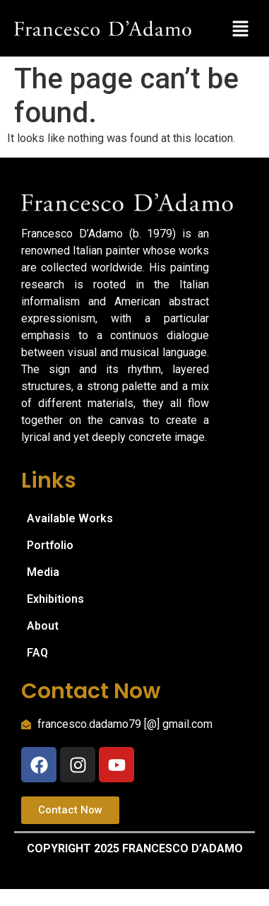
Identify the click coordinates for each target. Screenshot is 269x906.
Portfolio (50, 545)
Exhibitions (55, 599)
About (43, 626)
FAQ (37, 652)
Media (43, 572)
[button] (241, 28)
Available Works (70, 518)
